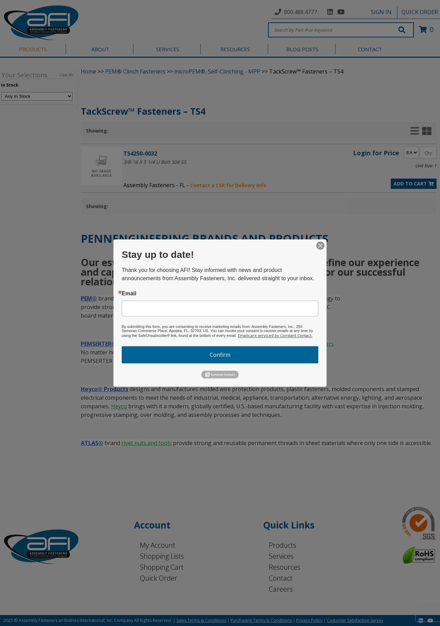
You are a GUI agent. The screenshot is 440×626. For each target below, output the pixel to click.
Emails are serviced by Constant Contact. (275, 335)
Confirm (220, 354)
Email (129, 293)
